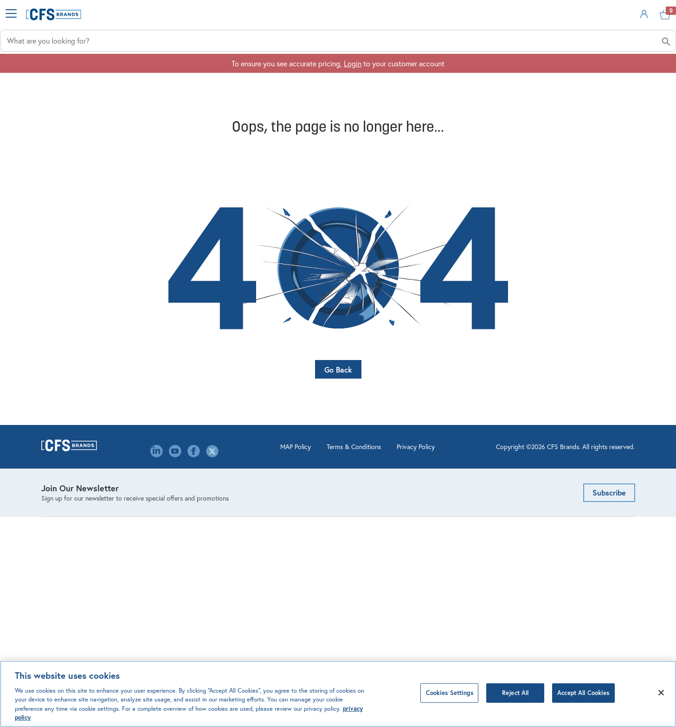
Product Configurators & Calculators (402, 514)
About (624, 74)
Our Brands (210, 600)
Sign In (604, 29)
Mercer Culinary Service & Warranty (401, 557)
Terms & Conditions (294, 658)
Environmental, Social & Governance (250, 542)
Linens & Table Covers (76, 542)
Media (202, 586)
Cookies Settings (449, 693)
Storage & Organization (78, 571)
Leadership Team (219, 557)
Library (204, 571)
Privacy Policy (356, 658)
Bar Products (61, 485)
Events (203, 528)
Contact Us (211, 514)
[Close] (661, 692)
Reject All (515, 693)
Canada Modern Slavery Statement (248, 614)
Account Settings (372, 485)
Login (352, 103)
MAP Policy (236, 658)
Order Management (375, 499)
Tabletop (55, 586)
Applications (377, 74)
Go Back (338, 387)
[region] (338, 694)
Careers (205, 499)
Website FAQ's (368, 528)
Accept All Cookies (583, 693)
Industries (246, 74)
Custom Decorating (376, 542)
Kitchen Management (74, 528)
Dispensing (58, 514)
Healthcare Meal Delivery (81, 557)
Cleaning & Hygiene (72, 499)
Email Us (511, 485)
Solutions (507, 74)
